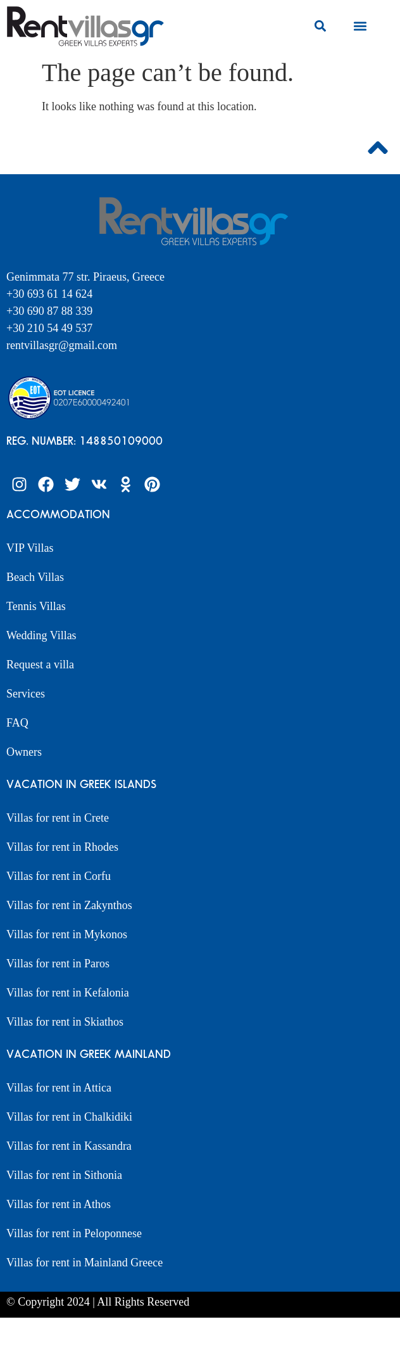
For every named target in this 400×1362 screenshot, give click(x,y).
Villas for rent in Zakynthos (69, 905)
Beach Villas (35, 577)
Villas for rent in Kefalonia (67, 992)
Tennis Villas (36, 606)
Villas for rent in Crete (57, 817)
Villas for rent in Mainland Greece (84, 1262)
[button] (319, 26)
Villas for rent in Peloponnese (74, 1233)
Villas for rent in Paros (57, 963)
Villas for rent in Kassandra (69, 1146)
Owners (24, 752)
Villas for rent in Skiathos (64, 1021)
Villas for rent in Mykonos (66, 934)
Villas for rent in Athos (58, 1204)
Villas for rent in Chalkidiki (69, 1117)
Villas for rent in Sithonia (64, 1175)
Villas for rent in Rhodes (62, 847)
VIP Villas (29, 548)
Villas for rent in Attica (58, 1087)
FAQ (17, 722)
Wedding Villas (41, 635)
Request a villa (40, 664)
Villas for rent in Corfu (58, 876)
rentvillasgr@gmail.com (63, 345)
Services (25, 693)
